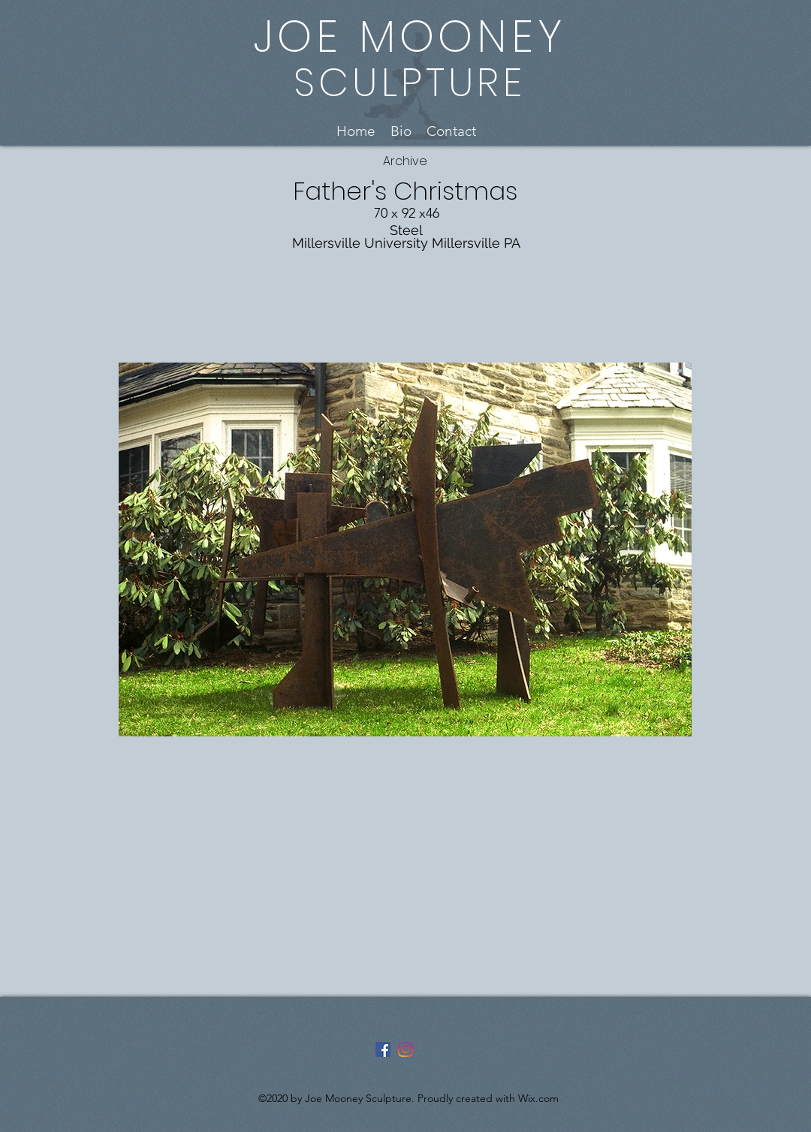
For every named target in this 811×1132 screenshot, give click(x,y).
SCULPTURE (410, 82)
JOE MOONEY (409, 36)
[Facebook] (382, 1049)
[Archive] (405, 162)
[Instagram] (405, 1049)
